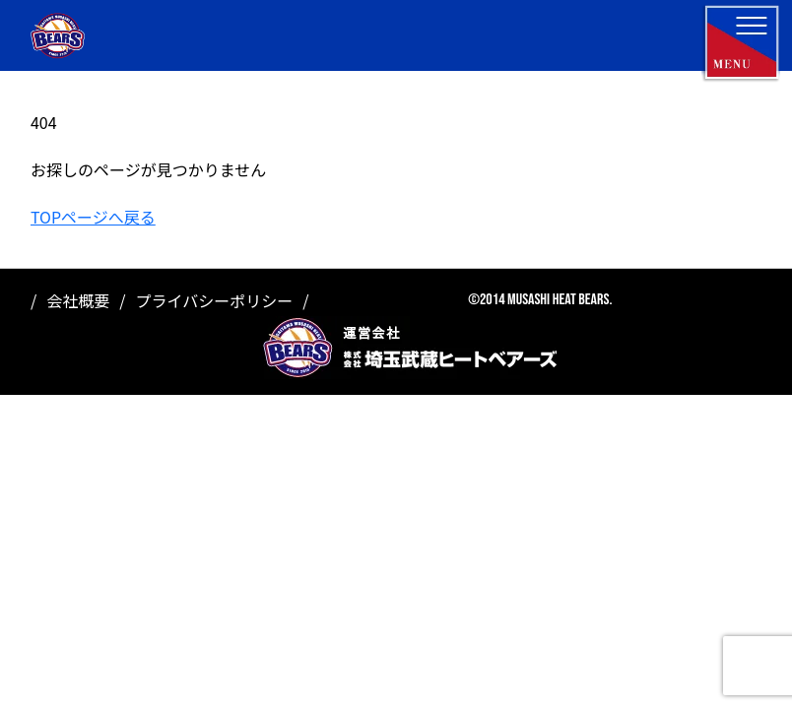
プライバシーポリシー (215, 300)
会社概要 (77, 300)
